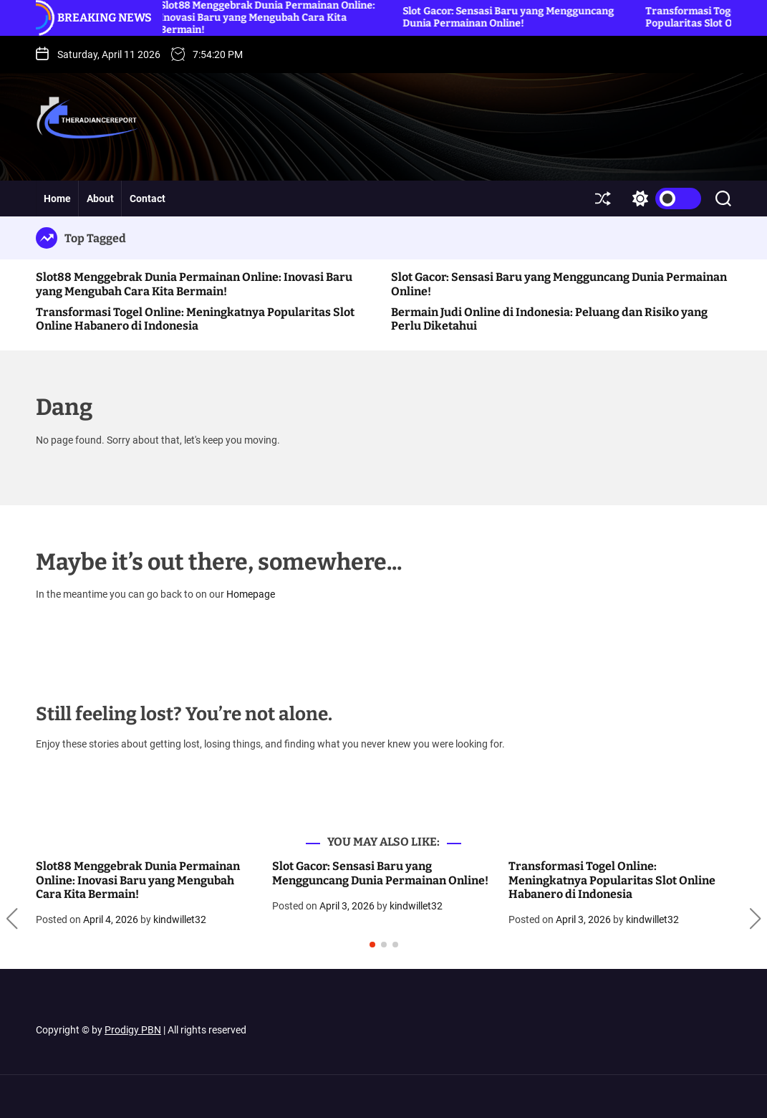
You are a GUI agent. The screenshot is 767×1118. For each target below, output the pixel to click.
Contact (147, 198)
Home (57, 198)
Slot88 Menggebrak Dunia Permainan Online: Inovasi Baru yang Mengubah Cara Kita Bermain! (194, 283)
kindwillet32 (179, 919)
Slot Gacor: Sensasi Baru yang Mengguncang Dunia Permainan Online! (511, 17)
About (100, 198)
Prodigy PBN (133, 1030)
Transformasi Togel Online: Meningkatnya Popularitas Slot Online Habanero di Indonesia (195, 319)
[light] (663, 198)
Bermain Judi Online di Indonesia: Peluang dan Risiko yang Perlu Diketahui (549, 319)
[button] (12, 919)
